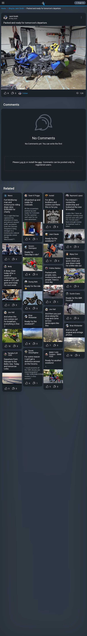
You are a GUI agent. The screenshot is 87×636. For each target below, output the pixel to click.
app (40, 162)
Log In (22, 162)
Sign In (80, 3)
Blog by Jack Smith (16, 8)
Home (3, 8)
